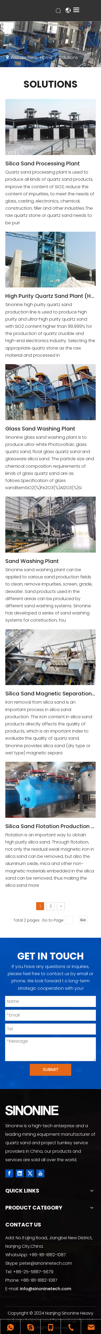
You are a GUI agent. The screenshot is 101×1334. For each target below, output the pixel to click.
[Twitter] (30, 1173)
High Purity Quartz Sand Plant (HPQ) (50, 296)
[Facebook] (9, 1173)
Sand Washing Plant (32, 561)
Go (83, 920)
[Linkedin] (20, 1173)
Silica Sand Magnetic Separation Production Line (50, 693)
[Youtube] (40, 1173)
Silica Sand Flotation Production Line (50, 826)
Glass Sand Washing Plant (40, 428)
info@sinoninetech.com (45, 1289)
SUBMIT (50, 1069)
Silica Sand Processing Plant (42, 163)
